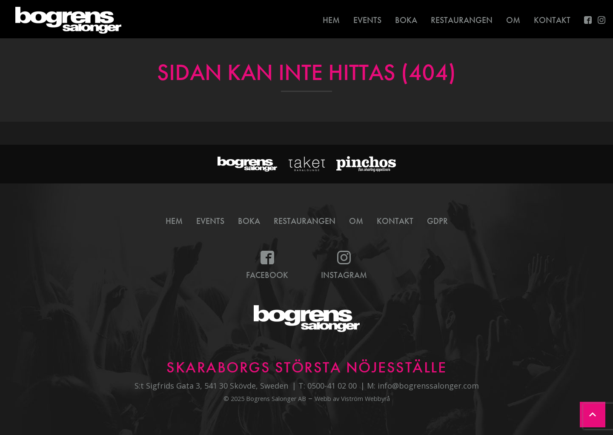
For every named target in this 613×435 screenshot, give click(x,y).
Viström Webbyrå (365, 399)
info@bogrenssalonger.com (428, 386)
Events (367, 20)
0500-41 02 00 (332, 386)
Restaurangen (462, 20)
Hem (331, 20)
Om (513, 20)
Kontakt (552, 20)
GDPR (437, 220)
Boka (406, 20)
